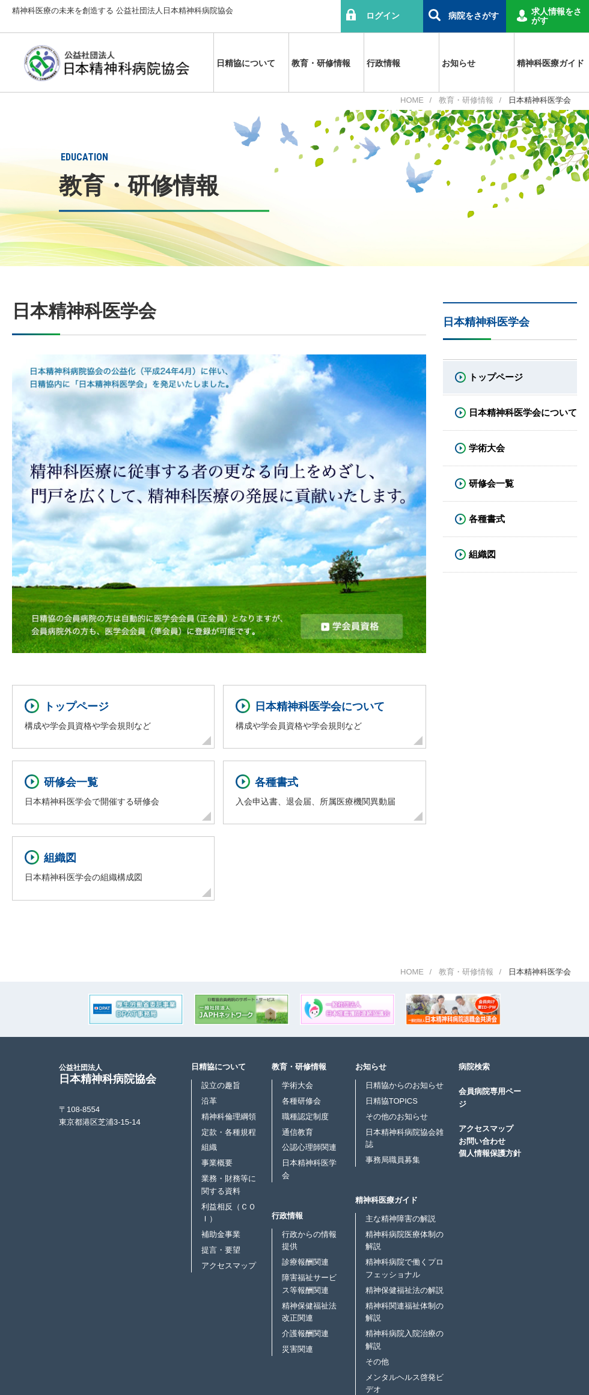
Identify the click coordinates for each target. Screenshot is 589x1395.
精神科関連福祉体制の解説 (404, 1312)
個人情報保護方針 (490, 1153)
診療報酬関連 (305, 1261)
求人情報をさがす (556, 16)
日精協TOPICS (391, 1100)
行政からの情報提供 (309, 1240)
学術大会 (297, 1085)
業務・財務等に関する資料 (228, 1185)
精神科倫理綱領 (228, 1116)
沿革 (209, 1100)
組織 (209, 1147)
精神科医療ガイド (386, 1200)
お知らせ (370, 1066)
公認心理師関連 (309, 1147)
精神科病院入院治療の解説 (404, 1340)
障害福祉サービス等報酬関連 (309, 1284)
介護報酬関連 (305, 1333)
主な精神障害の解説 (400, 1218)
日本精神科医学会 (309, 1169)
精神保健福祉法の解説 (404, 1290)
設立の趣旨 (220, 1085)
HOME (412, 100)
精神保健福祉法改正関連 (309, 1312)
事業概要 (217, 1162)
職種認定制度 (305, 1116)
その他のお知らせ (396, 1116)
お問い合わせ (482, 1141)
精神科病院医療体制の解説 (404, 1240)
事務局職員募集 (392, 1159)
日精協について (218, 1066)
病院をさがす (473, 15)
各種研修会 (301, 1100)
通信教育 (297, 1132)
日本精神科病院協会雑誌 (404, 1138)
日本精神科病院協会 (107, 1073)
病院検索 (474, 1066)
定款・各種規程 (228, 1132)
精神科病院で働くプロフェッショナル (404, 1268)
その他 (377, 1361)
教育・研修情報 (466, 100)
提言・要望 (220, 1249)
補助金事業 (220, 1234)
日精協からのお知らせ (404, 1085)
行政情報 (287, 1215)
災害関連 (297, 1349)
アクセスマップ (228, 1265)
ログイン (383, 15)
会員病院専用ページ (490, 1097)
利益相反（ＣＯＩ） (228, 1213)
